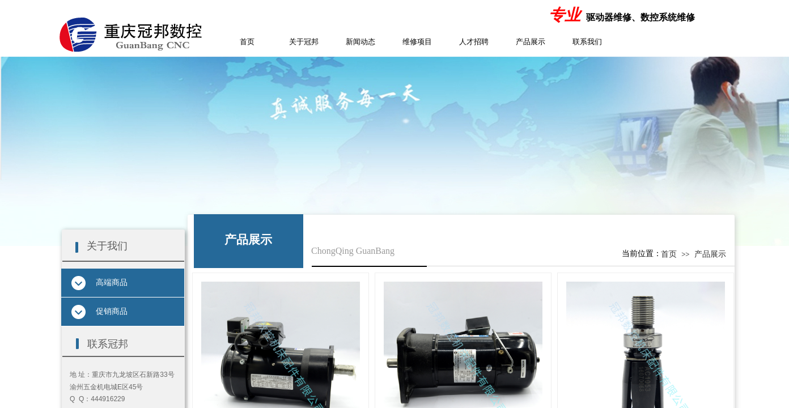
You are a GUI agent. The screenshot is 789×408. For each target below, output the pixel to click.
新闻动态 (360, 41)
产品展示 (530, 41)
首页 (247, 41)
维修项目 (417, 41)
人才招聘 (474, 41)
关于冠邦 (304, 41)
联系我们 (587, 41)
